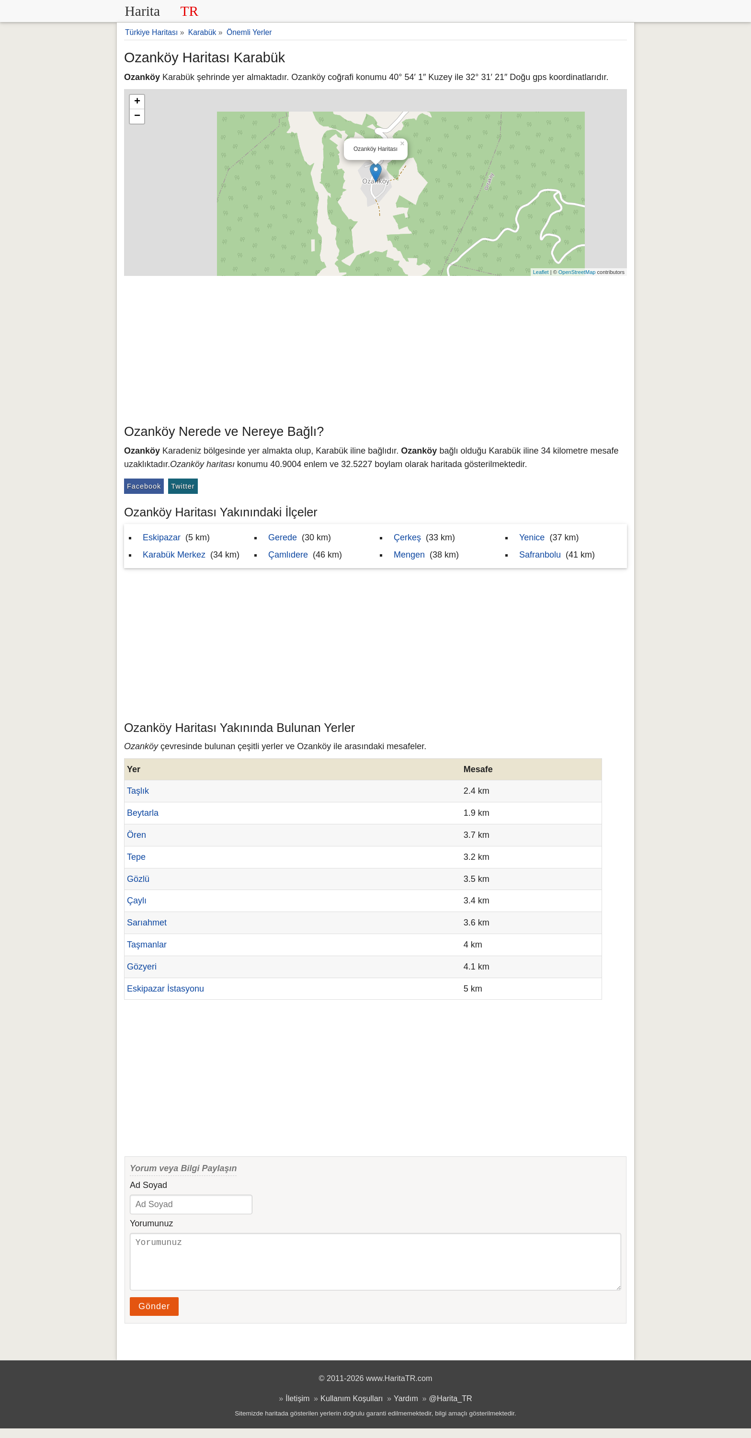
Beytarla (143, 813)
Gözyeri (142, 966)
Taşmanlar (147, 944)
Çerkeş (407, 537)
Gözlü (138, 879)
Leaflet (541, 272)
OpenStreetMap (577, 272)
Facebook (144, 486)
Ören (136, 835)
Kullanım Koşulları (351, 1408)
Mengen (409, 554)
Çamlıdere (288, 554)
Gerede (282, 537)
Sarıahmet (147, 922)
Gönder (154, 1316)
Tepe (136, 857)
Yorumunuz (151, 1223)
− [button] (137, 116)
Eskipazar (162, 537)
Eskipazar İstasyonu (165, 988)
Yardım (406, 1408)
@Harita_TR (450, 1408)
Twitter (182, 486)
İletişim (297, 1408)
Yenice (532, 537)
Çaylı (137, 900)
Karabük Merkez (174, 554)
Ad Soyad (148, 1185)
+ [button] (137, 102)
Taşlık (138, 791)
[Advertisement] (375, 348)
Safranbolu (540, 554)
